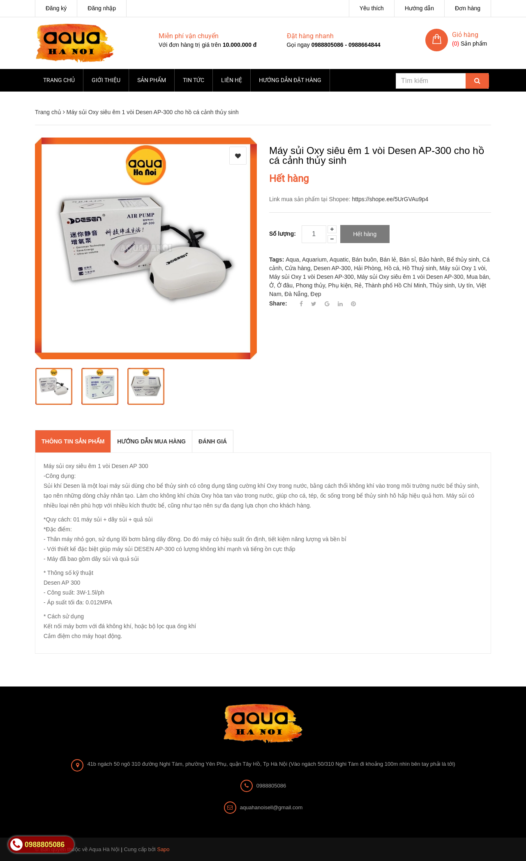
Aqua (292, 259)
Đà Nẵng (295, 294)
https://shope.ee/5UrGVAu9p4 (390, 199)
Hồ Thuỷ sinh (419, 268)
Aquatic (339, 259)
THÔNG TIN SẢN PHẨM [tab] (73, 441)
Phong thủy (310, 285)
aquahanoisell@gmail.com (271, 807)
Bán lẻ (388, 259)
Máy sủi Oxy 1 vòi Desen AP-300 (311, 276)
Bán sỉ (407, 259)
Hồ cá (391, 268)
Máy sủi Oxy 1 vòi (462, 268)
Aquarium (314, 259)
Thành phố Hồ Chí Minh (395, 285)
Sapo (163, 849)
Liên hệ (231, 80)
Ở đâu (285, 285)
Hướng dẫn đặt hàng (290, 80)
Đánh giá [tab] (212, 441)
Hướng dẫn (419, 8)
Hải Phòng (367, 268)
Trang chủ (59, 80)
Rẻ (358, 285)
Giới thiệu (106, 80)
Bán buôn (364, 259)
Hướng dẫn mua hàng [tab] (151, 441)
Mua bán (477, 276)
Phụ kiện (339, 285)
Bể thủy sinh (463, 259)
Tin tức (193, 80)
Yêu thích (372, 8)
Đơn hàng (467, 8)
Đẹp (316, 294)
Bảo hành (431, 259)
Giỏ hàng (465, 35)
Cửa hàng (297, 268)
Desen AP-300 (332, 268)
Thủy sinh (442, 285)
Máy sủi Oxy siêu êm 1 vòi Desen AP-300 (410, 276)
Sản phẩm (151, 80)
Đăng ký (56, 8)
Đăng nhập (102, 8)
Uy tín (465, 285)
